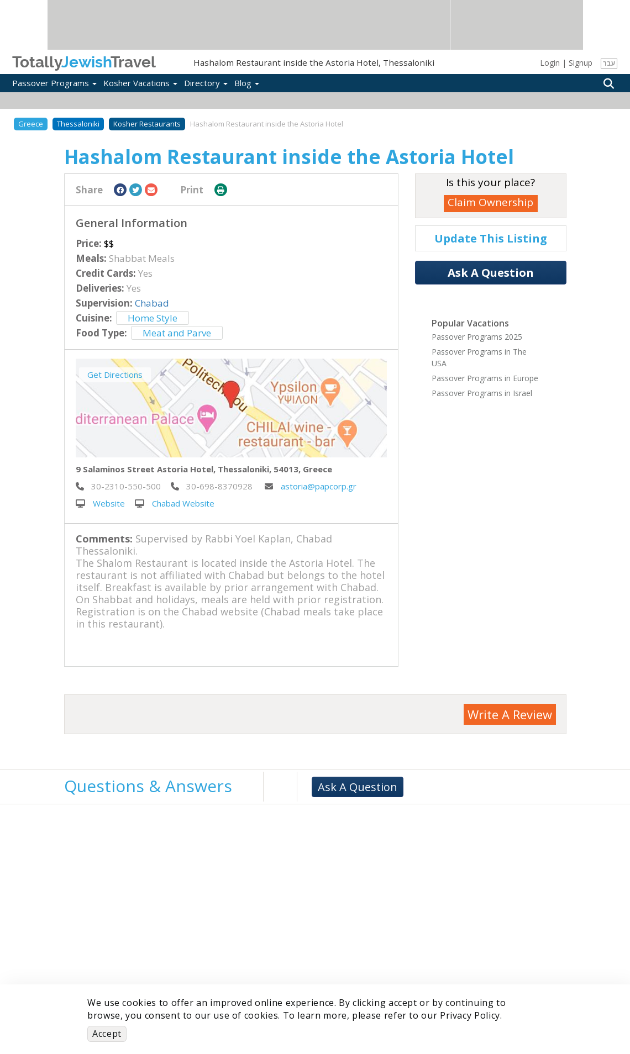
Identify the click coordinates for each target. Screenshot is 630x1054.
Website (100, 503)
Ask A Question (491, 272)
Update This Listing (490, 238)
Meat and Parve (177, 332)
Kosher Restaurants (147, 124)
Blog (246, 82)
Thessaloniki (78, 124)
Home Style (152, 318)
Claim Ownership (490, 202)
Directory (206, 82)
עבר (609, 63)
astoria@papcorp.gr (310, 486)
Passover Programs (54, 82)
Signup (580, 62)
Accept (107, 1033)
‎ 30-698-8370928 (212, 486)
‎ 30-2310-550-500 (118, 486)
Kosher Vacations (140, 82)
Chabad (152, 303)
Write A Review (510, 714)
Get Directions (115, 374)
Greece (30, 124)
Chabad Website (174, 503)
